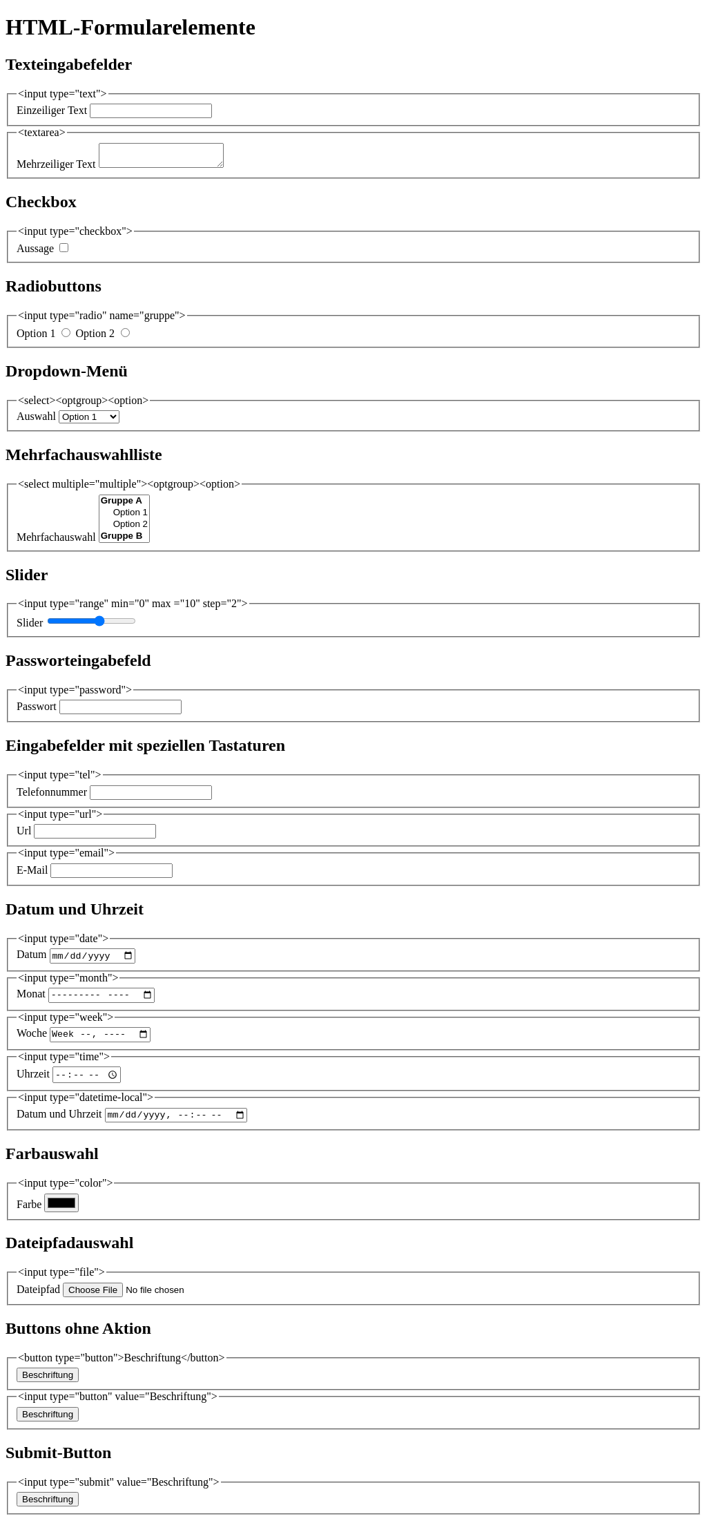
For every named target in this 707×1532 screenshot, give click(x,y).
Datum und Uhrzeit (59, 1125)
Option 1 (36, 337)
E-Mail (32, 874)
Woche (32, 1043)
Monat (31, 1002)
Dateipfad (38, 1301)
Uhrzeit (33, 1084)
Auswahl (36, 420)
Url (24, 835)
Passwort (37, 710)
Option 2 (94, 337)
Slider (30, 627)
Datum (32, 960)
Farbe (29, 1215)
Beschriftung (47, 1386)
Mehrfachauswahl (56, 541)
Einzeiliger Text (52, 110)
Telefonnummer (52, 796)
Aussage (35, 252)
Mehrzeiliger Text (56, 168)
